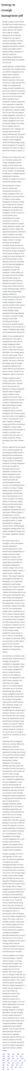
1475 (4, 1056)
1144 (4, 1062)
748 (8, 1060)
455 (13, 1056)
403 (22, 1054)
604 (3, 1065)
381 (8, 1065)
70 (12, 1069)
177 (13, 1062)
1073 (18, 1062)
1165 (8, 1062)
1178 (20, 1067)
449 (3, 1067)
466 (8, 1056)
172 (16, 1060)
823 (17, 1065)
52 (11, 1060)
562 (16, 1067)
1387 (8, 1054)
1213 (8, 1069)
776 (17, 1058)
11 (7, 1067)
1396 (22, 1058)
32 (16, 1056)
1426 (4, 1054)
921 (11, 1067)
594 (13, 1054)
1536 (4, 1058)
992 (22, 1062)
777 (21, 1065)
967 (3, 1060)
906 (13, 1058)
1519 (12, 1065)
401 (20, 1060)
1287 (21, 1056)
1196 (8, 1058)
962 (3, 1069)
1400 (18, 1054)
